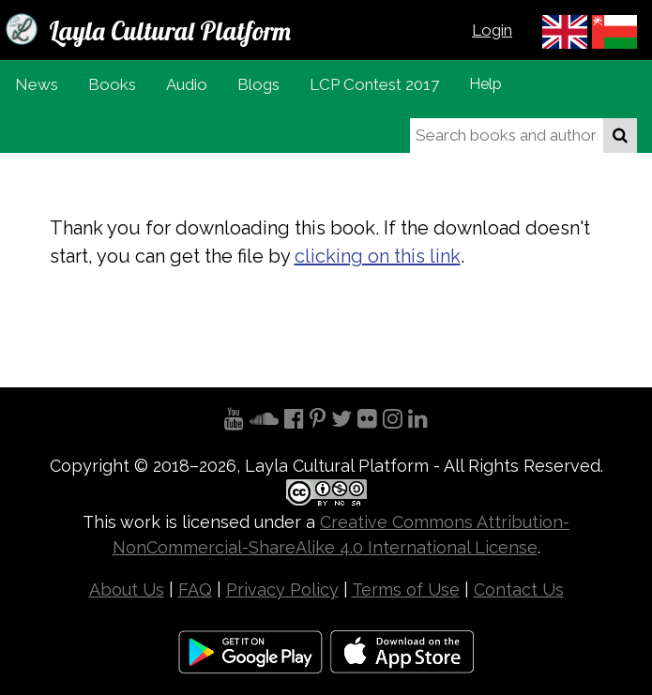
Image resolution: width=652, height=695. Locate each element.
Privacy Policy (282, 589)
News (36, 84)
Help (485, 84)
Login (492, 30)
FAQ (195, 589)
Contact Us (519, 589)
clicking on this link (378, 256)
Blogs (258, 84)
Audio (186, 84)
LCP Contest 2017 (374, 84)
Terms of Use (406, 589)
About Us (126, 589)
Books (112, 84)
